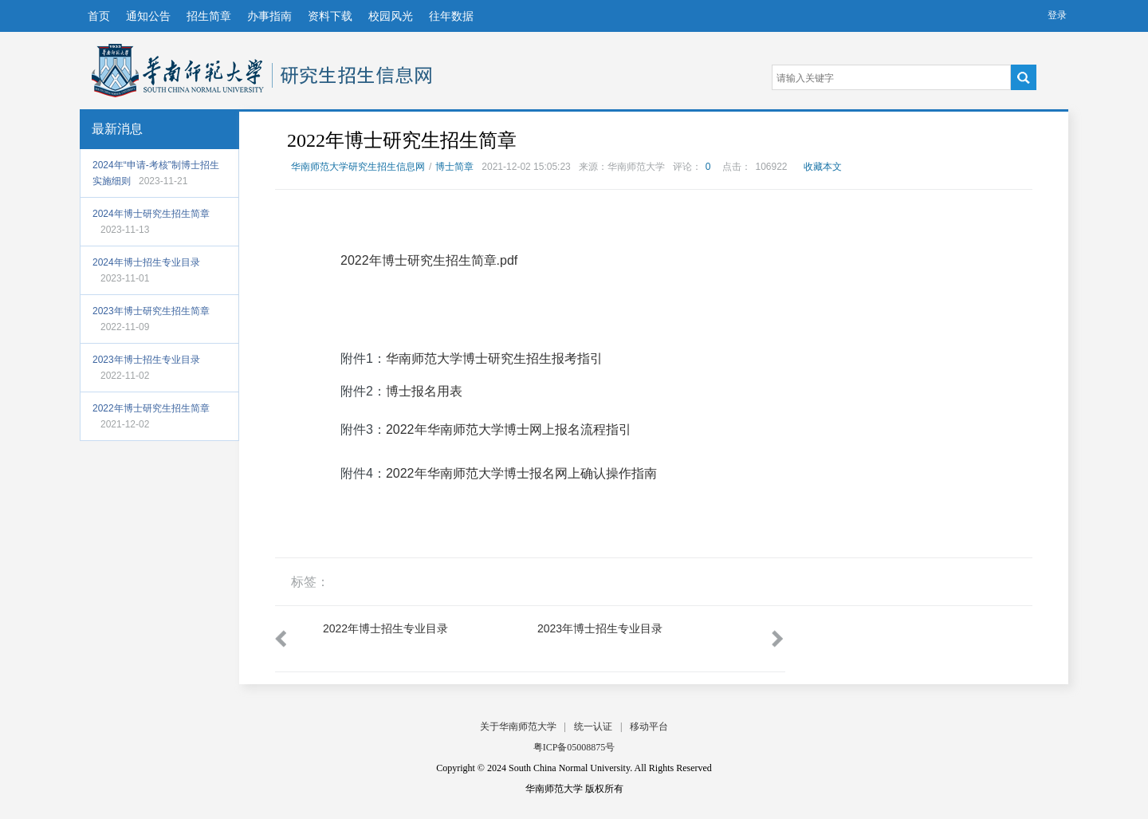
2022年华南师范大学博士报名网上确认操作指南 (521, 473)
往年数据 (451, 16)
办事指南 (269, 16)
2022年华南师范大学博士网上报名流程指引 (508, 429)
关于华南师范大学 (518, 726)
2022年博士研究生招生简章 (151, 408)
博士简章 (454, 166)
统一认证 (593, 726)
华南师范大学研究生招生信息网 (178, 70)
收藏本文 (823, 166)
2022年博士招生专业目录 (385, 628)
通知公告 (148, 16)
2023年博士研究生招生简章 (151, 311)
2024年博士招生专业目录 (146, 262)
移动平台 (649, 726)
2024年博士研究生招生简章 (151, 213)
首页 (99, 16)
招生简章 (209, 16)
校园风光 (390, 16)
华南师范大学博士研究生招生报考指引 (494, 358)
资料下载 (330, 16)
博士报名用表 (424, 391)
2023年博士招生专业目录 (146, 359)
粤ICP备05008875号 (574, 747)
